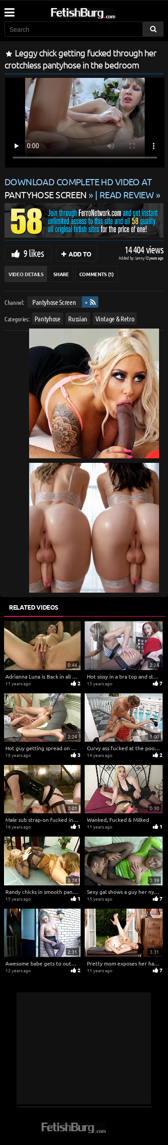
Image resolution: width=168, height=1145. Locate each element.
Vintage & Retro (114, 318)
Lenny (140, 257)
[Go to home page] (100, 11)
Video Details (26, 274)
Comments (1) (96, 274)
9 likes (33, 253)
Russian (77, 318)
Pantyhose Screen (54, 302)
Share (61, 274)
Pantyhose (47, 318)
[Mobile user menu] (9, 9)
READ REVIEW (126, 194)
